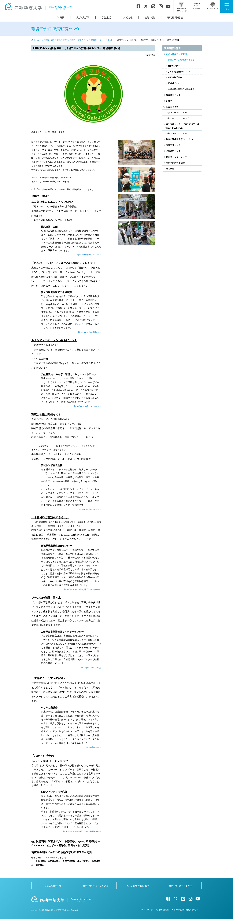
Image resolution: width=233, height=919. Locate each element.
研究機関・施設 (175, 17)
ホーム (36, 40)
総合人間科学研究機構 (66, 40)
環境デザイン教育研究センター (90, 40)
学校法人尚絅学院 (52, 885)
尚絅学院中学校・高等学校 (95, 885)
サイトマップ (147, 910)
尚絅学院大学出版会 (175, 162)
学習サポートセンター (176, 112)
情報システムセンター (176, 133)
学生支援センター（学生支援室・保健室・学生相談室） (182, 126)
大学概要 (59, 17)
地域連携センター (174, 150)
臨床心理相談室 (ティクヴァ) (179, 139)
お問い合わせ (163, 910)
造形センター (174, 65)
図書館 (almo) (172, 106)
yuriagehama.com (93, 747)
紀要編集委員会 (175, 77)
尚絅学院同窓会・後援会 (180, 885)
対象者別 (197, 6)
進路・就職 (150, 17)
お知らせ (109, 40)
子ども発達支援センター (179, 71)
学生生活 (106, 17)
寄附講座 (170, 168)
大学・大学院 (82, 17)
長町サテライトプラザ (176, 156)
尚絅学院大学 (38, 6)
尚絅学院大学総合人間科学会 (181, 89)
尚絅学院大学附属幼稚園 (137, 885)
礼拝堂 (169, 100)
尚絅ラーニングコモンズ (177, 118)
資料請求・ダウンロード (181, 7)
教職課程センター (174, 94)
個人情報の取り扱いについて (186, 910)
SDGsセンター (174, 83)
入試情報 (128, 17)
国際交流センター (174, 145)
